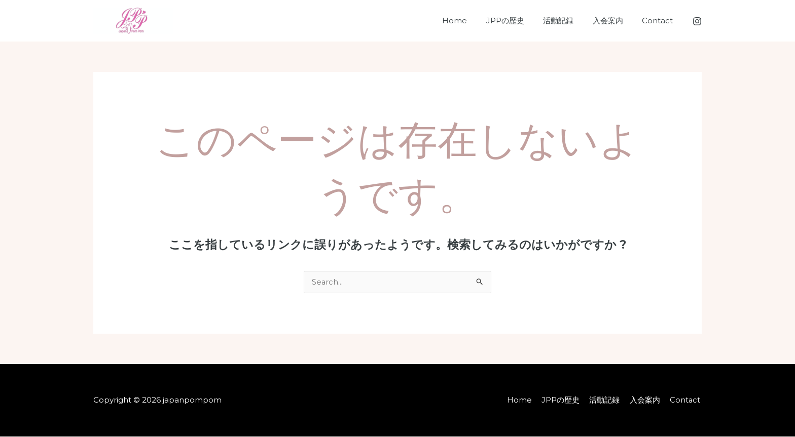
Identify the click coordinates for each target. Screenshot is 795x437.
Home (471, 20)
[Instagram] (697, 21)
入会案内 (613, 20)
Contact (659, 20)
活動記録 (568, 20)
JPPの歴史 (518, 20)
